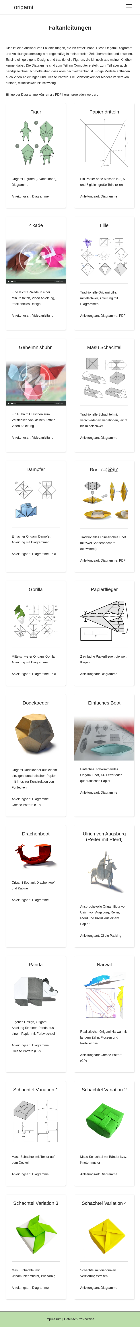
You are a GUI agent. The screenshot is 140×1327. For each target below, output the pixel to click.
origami (23, 7)
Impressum (53, 1319)
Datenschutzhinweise (79, 1319)
